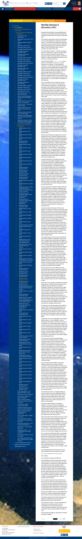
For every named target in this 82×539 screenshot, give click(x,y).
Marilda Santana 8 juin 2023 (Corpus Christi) (26, 336)
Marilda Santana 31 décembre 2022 (24, 385)
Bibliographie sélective (59, 9)
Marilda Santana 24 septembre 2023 (24, 295)
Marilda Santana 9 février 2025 (25, 158)
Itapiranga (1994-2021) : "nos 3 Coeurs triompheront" (25, 424)
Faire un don (76, 8)
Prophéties (16, 25)
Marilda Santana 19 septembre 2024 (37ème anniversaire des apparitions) (25, 201)
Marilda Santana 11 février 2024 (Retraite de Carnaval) (26, 259)
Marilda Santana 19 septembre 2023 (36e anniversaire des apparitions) (24, 306)
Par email (61, 519)
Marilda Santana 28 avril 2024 (25, 237)
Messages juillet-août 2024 (24, 57)
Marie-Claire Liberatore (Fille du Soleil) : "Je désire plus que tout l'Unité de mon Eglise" (25, 121)
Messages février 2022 (23, 91)
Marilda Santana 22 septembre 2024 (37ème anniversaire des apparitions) (25, 195)
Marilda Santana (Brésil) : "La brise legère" (25, 125)
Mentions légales (50, 537)
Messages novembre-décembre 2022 (23, 79)
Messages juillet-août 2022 (24, 85)
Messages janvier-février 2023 (25, 77)
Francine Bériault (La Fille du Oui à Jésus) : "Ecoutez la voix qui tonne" (25, 420)
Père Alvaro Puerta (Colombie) (25, 394)
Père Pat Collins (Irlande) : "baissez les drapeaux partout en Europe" (25, 401)
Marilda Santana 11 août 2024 (25, 212)
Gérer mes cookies (38, 533)
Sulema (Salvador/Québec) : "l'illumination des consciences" (24, 412)
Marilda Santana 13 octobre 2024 (26, 184)
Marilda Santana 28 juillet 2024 (25, 215)
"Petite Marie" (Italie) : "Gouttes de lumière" (23, 405)
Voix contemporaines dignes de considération (24, 33)
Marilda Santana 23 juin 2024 (24, 222)
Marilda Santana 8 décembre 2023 (23, 279)
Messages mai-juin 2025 (24, 45)
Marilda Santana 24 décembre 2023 (24, 269)
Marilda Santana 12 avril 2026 (25, 128)
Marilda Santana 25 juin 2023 (24, 330)
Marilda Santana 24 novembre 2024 (24, 174)
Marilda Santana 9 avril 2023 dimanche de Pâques (25, 355)
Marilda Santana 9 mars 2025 (25, 145)
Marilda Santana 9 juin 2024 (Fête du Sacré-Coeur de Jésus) (26, 226)
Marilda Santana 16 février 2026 (25, 138)
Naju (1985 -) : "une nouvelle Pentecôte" (25, 427)
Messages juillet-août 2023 (24, 71)
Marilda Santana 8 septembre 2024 (23, 206)
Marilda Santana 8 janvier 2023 (25, 382)
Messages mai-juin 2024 (24, 59)
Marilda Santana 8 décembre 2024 (23, 171)
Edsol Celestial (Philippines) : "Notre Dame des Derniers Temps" (25, 97)
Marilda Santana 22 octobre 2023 (26, 310)
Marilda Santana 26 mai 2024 (25, 230)
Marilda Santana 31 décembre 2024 (24, 168)
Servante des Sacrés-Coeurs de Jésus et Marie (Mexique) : (25, 408)
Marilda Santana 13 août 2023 (25, 320)
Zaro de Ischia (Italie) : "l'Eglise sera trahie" (25, 416)
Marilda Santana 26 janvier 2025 (25, 161)
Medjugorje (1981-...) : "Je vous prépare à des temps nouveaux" (24, 431)
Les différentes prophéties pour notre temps (24, 9)
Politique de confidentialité (37, 529)
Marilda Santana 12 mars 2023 (25, 362)
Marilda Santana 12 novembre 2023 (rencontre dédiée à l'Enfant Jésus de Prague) (26, 287)
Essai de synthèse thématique (44, 9)
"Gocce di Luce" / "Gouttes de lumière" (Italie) (25, 105)
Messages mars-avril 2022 (24, 89)
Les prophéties (8, 9)
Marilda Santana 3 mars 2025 (25, 148)
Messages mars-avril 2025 (24, 47)
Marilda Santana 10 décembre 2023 (24, 275)
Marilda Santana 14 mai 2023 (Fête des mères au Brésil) (25, 344)
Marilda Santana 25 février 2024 (25, 252)
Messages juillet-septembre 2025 (24, 43)
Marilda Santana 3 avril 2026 (24, 132)
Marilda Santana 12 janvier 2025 (25, 164)
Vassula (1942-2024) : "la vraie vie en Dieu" (25, 435)
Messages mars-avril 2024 (24, 61)
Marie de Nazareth (38, 526)
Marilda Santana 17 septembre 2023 (24, 313)
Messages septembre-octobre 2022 (23, 83)
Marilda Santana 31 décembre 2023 (24, 272)
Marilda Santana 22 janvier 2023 (25, 378)
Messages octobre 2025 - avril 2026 (25, 39)
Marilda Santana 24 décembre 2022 (24, 388)
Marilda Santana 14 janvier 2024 (25, 266)
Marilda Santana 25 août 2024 (25, 209)
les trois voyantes (58, 61)
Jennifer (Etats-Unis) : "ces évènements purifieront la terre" (24, 109)
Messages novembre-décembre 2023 (23, 65)
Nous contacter (64, 531)
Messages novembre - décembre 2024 (23, 51)
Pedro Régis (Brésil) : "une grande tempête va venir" (24, 391)
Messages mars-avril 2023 (24, 75)
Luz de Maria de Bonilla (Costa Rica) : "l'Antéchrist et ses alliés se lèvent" (25, 439)
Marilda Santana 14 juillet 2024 (25, 219)
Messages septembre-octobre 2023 (23, 69)
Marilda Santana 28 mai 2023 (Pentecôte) (25, 340)
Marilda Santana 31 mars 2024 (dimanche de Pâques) (25, 245)
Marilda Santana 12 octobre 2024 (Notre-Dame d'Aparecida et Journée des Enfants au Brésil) (26, 189)
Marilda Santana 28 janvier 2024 (25, 262)
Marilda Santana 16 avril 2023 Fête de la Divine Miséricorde (25, 352)
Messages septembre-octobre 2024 (23, 55)
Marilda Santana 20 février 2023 (25, 369)
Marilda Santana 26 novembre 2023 (24, 282)
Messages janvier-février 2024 (25, 63)
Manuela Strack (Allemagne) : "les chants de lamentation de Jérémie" (25, 117)
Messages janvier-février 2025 (25, 49)
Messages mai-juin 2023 (24, 73)
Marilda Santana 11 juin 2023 (24, 333)
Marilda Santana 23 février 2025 (25, 155)
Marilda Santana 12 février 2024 (25, 256)
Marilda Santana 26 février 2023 (25, 365)
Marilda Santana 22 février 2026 (25, 135)
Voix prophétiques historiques (23, 442)
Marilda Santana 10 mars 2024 (25, 249)
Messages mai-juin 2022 (24, 87)
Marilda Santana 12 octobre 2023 (26, 291)
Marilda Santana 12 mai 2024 (25, 233)
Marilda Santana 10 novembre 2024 (24, 177)
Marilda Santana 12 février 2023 (25, 375)
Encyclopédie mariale (24, 526)
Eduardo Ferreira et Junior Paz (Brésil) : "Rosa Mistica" (25, 101)
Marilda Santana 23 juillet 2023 (25, 323)
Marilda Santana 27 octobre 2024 (26, 181)
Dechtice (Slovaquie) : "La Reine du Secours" (24, 93)
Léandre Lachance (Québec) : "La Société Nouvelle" (25, 112)
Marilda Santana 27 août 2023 (25, 317)
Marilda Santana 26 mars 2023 (25, 359)
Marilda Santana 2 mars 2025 (25, 151)
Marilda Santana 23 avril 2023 (25, 347)
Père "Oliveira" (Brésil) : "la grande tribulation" (24, 397)
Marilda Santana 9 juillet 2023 (25, 326)
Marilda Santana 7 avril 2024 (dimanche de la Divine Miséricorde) (24, 241)
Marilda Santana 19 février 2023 (25, 372)
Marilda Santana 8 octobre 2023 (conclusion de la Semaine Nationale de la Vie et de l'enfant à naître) (26, 300)
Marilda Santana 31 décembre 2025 (24, 141)
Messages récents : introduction (22, 36)
